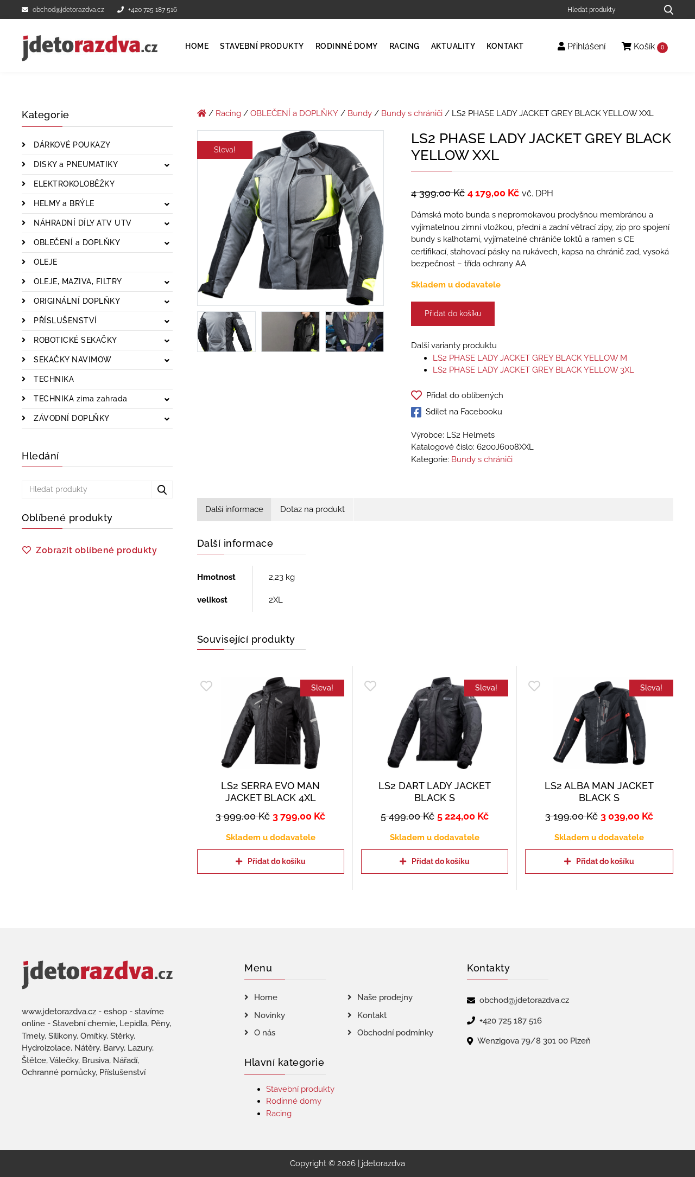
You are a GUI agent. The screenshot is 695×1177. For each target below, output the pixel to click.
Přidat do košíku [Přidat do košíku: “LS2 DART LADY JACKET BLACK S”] (441, 861)
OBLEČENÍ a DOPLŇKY (76, 242)
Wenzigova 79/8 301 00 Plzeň (534, 1041)
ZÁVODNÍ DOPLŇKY (70, 418)
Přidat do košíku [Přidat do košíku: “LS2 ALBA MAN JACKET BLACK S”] (605, 861)
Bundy (360, 113)
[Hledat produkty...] (664, 9)
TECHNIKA (52, 379)
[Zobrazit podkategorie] (167, 165)
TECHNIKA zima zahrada (79, 398)
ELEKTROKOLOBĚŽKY (73, 184)
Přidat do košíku (453, 313)
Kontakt (505, 46)
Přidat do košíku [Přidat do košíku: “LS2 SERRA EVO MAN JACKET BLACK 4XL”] (277, 861)
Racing (404, 46)
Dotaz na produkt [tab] (312, 509)
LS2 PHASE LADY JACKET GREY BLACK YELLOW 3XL (533, 370)
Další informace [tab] (234, 509)
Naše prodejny (385, 997)
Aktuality (453, 46)
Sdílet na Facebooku (456, 412)
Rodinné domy (346, 46)
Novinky (269, 1015)
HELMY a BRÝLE (62, 203)
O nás (264, 1033)
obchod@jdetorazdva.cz (63, 10)
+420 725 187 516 (147, 10)
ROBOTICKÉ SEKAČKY (74, 340)
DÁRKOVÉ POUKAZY (71, 144)
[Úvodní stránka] (201, 113)
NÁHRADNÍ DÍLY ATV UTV (81, 223)
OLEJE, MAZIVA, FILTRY (76, 281)
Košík (645, 47)
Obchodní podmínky (395, 1033)
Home (196, 46)
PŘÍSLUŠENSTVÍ (64, 320)
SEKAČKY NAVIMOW (71, 359)
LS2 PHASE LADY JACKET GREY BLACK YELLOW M (530, 358)
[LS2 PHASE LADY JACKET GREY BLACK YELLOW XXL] (290, 220)
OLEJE (44, 262)
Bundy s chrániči (412, 113)
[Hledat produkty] (608, 9)
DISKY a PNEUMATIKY (74, 164)
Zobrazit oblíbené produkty (96, 550)
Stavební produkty (262, 46)
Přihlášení (581, 46)
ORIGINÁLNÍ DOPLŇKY (76, 301)
